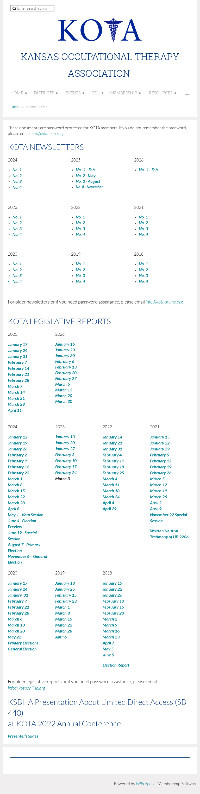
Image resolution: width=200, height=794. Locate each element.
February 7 (17, 362)
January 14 (112, 437)
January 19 (17, 443)
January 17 (17, 344)
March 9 (110, 625)
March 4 (110, 478)
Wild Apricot (146, 784)
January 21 (112, 443)
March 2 (110, 619)
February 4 (112, 455)
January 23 (65, 349)
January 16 (65, 344)
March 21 (16, 398)
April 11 (15, 410)
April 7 (108, 643)
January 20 (65, 442)
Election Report (116, 665)
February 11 (113, 461)
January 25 (65, 589)
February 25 (113, 472)
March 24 (111, 496)
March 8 (15, 484)
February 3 (64, 454)
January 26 (17, 449)
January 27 (65, 448)
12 (169, 461)
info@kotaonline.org (47, 133)
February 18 (113, 466)
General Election (22, 649)
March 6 (62, 384)
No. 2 (80, 222)
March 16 (111, 631)
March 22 (16, 496)
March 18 (111, 490)
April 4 (108, 502)
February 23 (18, 472)
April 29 (109, 508)
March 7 (15, 386)
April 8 (13, 508)
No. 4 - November (89, 187)
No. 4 (17, 187)
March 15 (16, 490)
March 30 (63, 401)
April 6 (61, 637)
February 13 (66, 367)
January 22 (160, 443)
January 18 (65, 583)
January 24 (17, 350)
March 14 (16, 392)
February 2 (17, 455)
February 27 (66, 378)
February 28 (18, 380)
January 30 (65, 355)
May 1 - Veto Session (25, 514)
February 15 (66, 595)
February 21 (18, 374)
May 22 (14, 637)
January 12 (17, 437)
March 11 (111, 484)
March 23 (111, 637)
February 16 (18, 466)
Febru (158, 455)
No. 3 (80, 228)
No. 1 (143, 217)
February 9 (17, 461)
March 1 (15, 478)
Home (14, 107)
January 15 (160, 437)
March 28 (16, 404)
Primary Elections (23, 643)
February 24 (66, 472)
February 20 (66, 372)
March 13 (63, 390)
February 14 (18, 368)
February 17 (66, 466)
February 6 (64, 361)
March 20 (63, 395)
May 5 (108, 649)
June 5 (108, 655)
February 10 (66, 460)
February (158, 461)
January (160, 449)
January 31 (17, 356)
